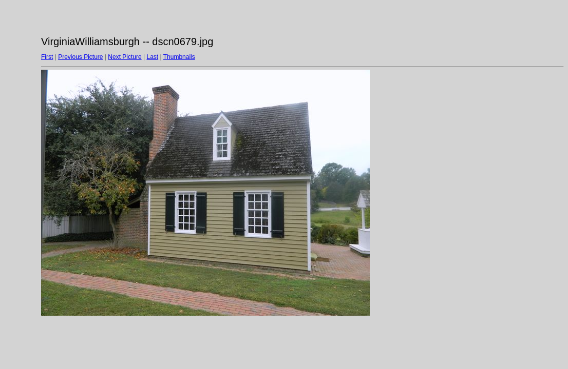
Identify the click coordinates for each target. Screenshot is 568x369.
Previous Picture (80, 56)
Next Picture (124, 56)
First (47, 56)
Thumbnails (179, 56)
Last (152, 56)
